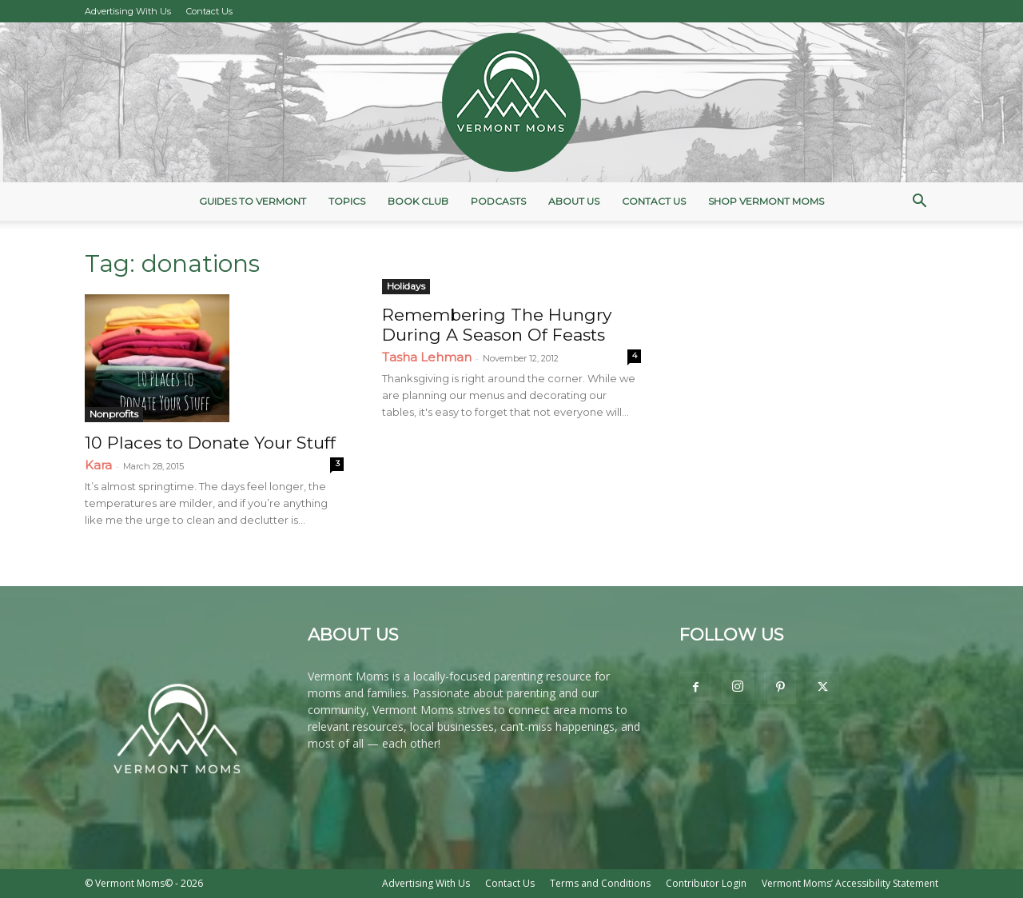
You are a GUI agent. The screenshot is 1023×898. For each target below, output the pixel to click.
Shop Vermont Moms (766, 201)
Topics (346, 201)
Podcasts (498, 201)
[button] (919, 202)
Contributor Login (706, 883)
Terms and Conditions (600, 883)
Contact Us (209, 11)
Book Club (418, 201)
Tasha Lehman (427, 357)
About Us (573, 201)
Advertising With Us (128, 11)
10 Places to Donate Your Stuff (210, 443)
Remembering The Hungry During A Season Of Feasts (496, 325)
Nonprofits (114, 414)
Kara (98, 465)
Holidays (406, 286)
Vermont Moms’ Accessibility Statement (850, 883)
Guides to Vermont (252, 201)
